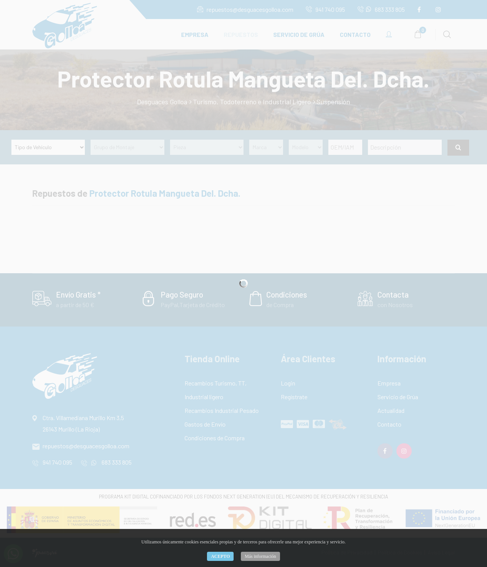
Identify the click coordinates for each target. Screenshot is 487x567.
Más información (260, 556)
